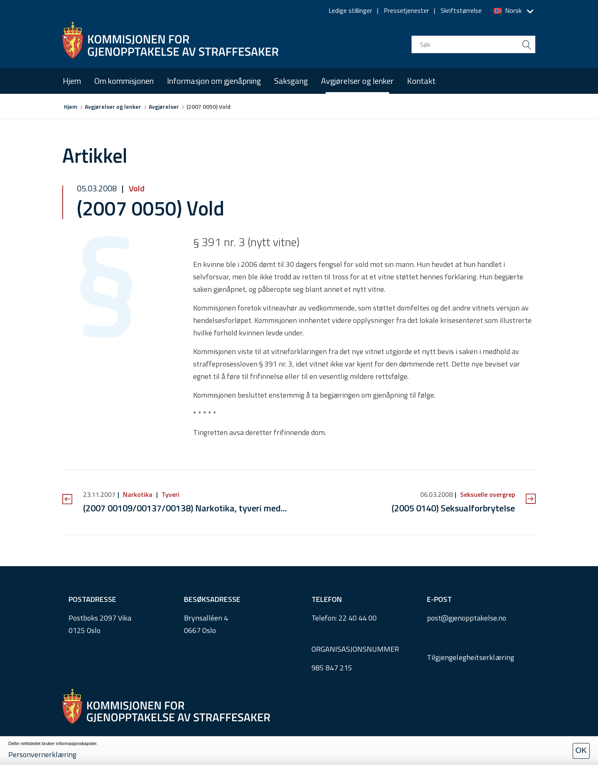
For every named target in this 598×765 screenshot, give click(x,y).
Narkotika (137, 494)
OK (581, 750)
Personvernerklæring (42, 754)
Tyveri (169, 494)
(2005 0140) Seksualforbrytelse (453, 508)
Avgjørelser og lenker (357, 80)
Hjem (72, 80)
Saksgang (291, 80)
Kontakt (421, 80)
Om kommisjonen (124, 80)
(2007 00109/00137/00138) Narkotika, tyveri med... (185, 508)
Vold (136, 188)
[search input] (473, 44)
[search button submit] (526, 44)
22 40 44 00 (357, 617)
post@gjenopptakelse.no (466, 617)
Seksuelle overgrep (486, 494)
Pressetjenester (406, 10)
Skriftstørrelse (461, 10)
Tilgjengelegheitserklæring (471, 657)
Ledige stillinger (350, 10)
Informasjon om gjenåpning (214, 80)
